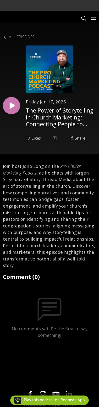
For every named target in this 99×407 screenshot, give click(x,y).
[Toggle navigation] (93, 17)
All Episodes (18, 37)
